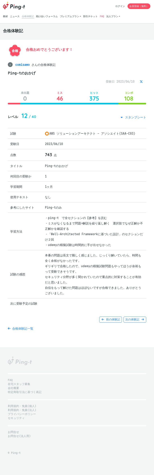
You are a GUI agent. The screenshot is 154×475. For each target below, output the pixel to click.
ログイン (120, 6)
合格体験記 (28, 16)
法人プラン (112, 16)
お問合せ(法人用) (19, 436)
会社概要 (13, 388)
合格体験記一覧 (20, 328)
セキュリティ (16, 418)
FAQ (102, 16)
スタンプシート (134, 117)
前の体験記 (110, 319)
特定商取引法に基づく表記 (25, 392)
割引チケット (90, 16)
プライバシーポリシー (22, 414)
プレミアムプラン (69, 16)
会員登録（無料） (139, 6)
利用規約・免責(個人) (22, 406)
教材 (5, 16)
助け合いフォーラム (47, 16)
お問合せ (13, 432)
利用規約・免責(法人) (22, 410)
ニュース (15, 16)
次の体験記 (134, 319)
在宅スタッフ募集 (19, 384)
